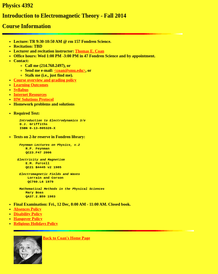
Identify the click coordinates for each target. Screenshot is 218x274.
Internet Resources (30, 94)
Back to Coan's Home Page (66, 248)
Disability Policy (28, 224)
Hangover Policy (28, 228)
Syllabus (21, 89)
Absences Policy (27, 219)
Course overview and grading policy (45, 80)
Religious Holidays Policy (36, 233)
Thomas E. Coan (89, 51)
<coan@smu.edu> (69, 70)
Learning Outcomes (31, 85)
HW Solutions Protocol (34, 99)
